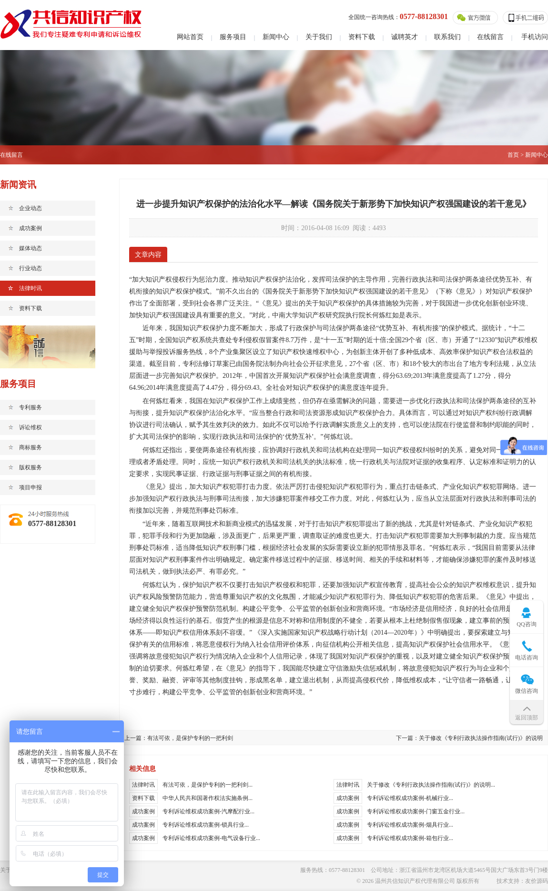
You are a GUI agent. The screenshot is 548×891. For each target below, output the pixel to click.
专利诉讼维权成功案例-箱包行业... (410, 838)
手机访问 (534, 36)
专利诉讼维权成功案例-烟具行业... (410, 824)
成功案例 (30, 228)
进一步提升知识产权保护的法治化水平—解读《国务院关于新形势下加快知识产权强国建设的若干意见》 (333, 204)
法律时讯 (30, 288)
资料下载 (361, 36)
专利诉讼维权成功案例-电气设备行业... (211, 838)
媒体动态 (30, 248)
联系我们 (447, 36)
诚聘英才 (404, 36)
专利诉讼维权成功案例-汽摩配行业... (208, 811)
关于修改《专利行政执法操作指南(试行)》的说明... (431, 784)
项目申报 (30, 487)
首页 (513, 155)
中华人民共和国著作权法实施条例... (207, 798)
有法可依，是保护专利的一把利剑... (207, 784)
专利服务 (30, 407)
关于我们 (318, 36)
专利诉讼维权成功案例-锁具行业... (205, 824)
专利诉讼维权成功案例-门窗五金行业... (416, 811)
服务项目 (233, 36)
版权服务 (30, 467)
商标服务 (30, 447)
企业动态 (30, 208)
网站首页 (190, 36)
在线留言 (490, 36)
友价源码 (536, 881)
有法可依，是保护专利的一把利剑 (190, 738)
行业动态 (30, 268)
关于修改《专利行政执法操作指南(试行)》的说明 (481, 738)
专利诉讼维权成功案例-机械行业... (410, 798)
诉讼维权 (30, 427)
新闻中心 (276, 36)
